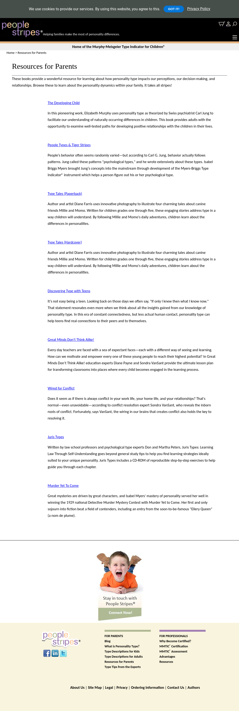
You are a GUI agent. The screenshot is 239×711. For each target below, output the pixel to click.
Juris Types (56, 437)
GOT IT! (173, 9)
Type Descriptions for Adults (124, 657)
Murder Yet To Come (63, 485)
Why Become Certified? (175, 641)
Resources (166, 662)
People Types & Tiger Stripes (69, 145)
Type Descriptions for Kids (122, 651)
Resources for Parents (119, 662)
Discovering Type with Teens (69, 291)
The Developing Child (64, 103)
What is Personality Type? (122, 646)
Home (10, 53)
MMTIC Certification (173, 646)
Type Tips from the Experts (123, 667)
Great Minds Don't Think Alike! (71, 339)
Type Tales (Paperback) (65, 193)
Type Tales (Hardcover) (65, 242)
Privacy (122, 687)
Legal (109, 687)
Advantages (167, 657)
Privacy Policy (198, 9)
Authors (193, 687)
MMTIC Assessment (173, 651)
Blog (107, 641)
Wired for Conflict (61, 388)
